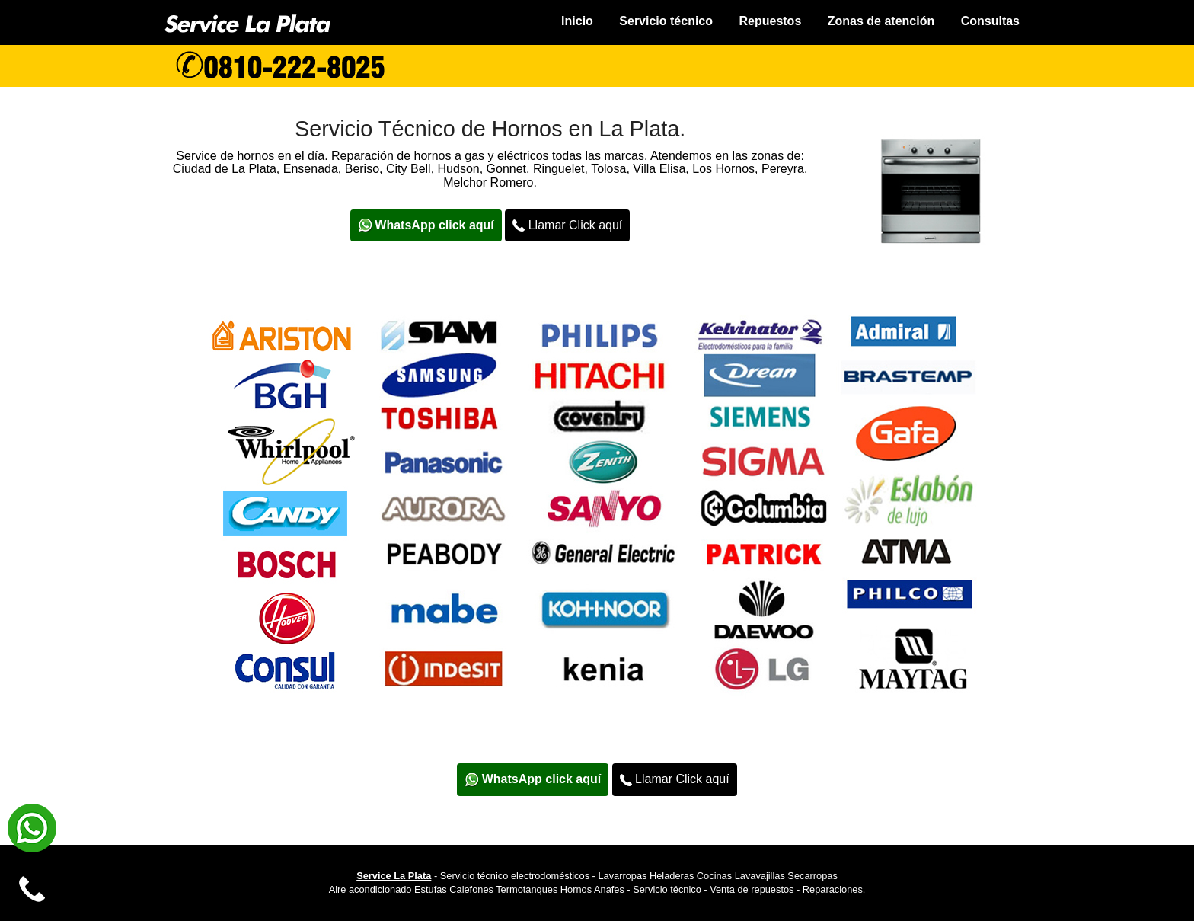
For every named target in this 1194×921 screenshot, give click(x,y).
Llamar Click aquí (567, 225)
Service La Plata (393, 875)
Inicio (577, 20)
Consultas (990, 20)
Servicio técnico (666, 20)
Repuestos (770, 20)
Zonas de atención (881, 20)
